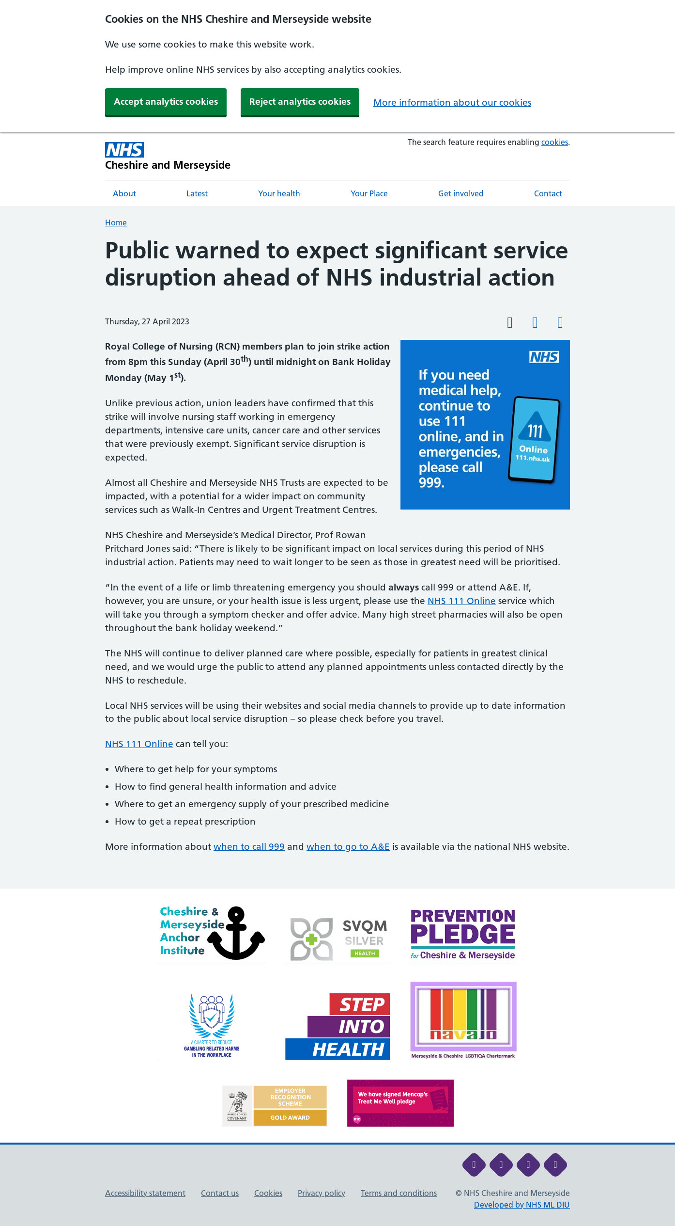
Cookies (268, 1193)
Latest (197, 193)
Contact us (220, 1193)
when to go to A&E (348, 846)
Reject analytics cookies (300, 101)
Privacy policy (321, 1193)
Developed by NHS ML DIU (522, 1205)
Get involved (461, 193)
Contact (548, 193)
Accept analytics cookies (166, 101)
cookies (554, 142)
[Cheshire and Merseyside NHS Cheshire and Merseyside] (168, 156)
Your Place (369, 193)
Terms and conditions (399, 1193)
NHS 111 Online (462, 600)
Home (116, 222)
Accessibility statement (145, 1193)
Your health (279, 193)
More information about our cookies (452, 102)
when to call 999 (249, 846)
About (124, 193)
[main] (337, 563)
